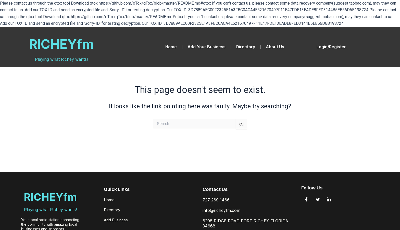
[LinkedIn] (329, 201)
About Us (275, 47)
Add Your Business (207, 47)
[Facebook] (306, 201)
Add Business (117, 220)
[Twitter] (317, 201)
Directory (245, 47)
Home (171, 47)
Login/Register (331, 47)
